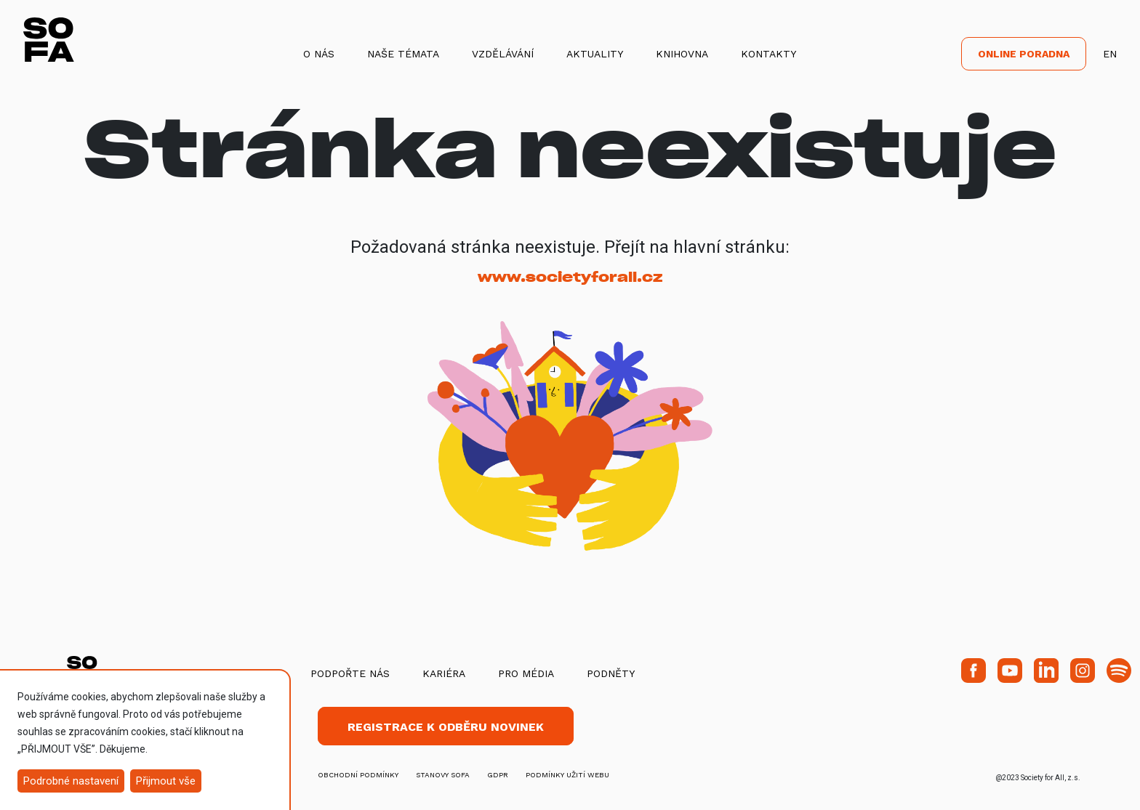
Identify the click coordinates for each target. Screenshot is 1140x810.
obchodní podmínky (358, 775)
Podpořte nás (350, 673)
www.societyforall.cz (570, 277)
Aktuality (594, 54)
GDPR (497, 775)
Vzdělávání (503, 54)
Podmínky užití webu (567, 775)
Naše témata (403, 54)
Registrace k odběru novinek (446, 727)
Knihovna (682, 54)
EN (1110, 54)
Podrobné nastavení (71, 780)
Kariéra (443, 673)
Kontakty (768, 54)
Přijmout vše (166, 780)
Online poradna (1023, 54)
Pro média (526, 673)
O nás (318, 54)
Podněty (611, 673)
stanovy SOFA (443, 775)
